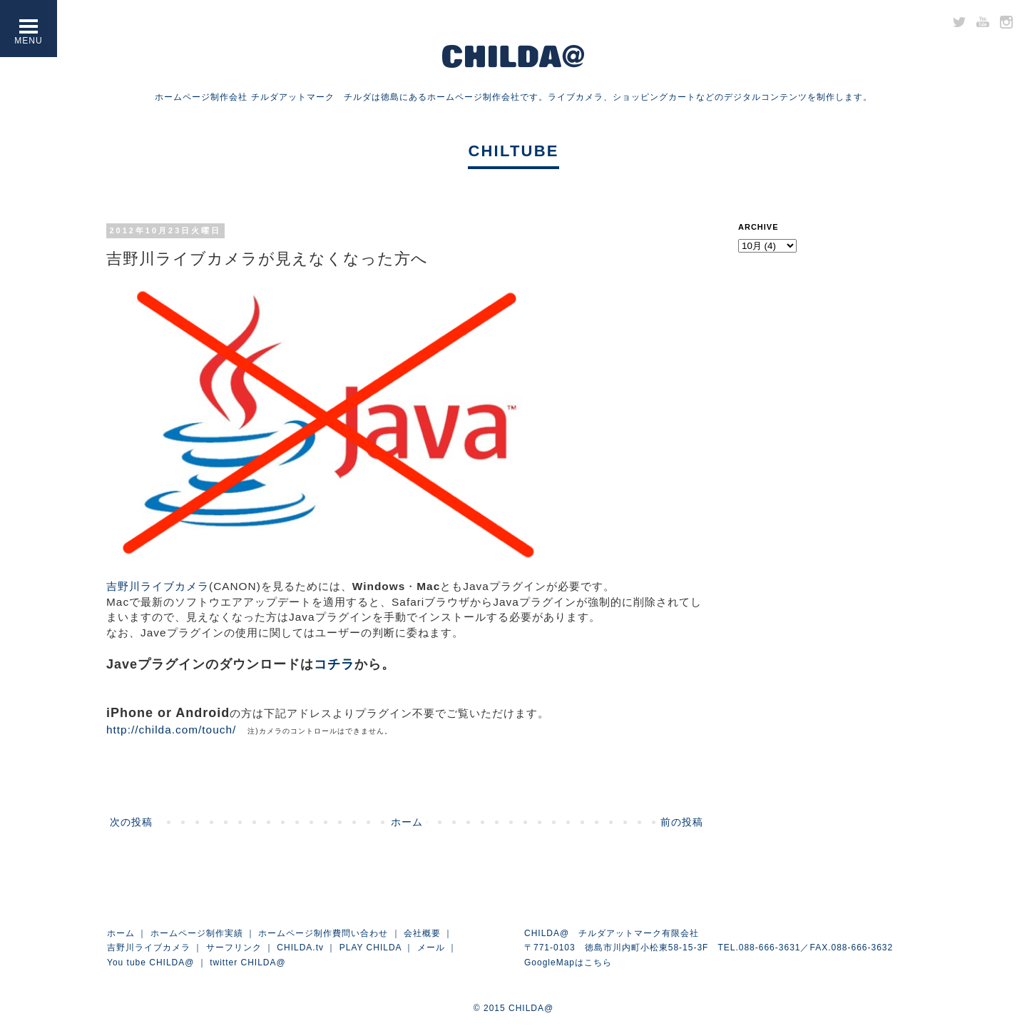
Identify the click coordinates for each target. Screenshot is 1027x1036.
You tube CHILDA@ (150, 963)
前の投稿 (681, 822)
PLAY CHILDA (370, 948)
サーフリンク (234, 948)
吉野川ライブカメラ (157, 586)
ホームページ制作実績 (196, 933)
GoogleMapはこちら (568, 963)
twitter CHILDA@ (248, 963)
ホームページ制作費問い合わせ (323, 933)
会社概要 (422, 933)
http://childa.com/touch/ (171, 729)
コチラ (334, 664)
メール (431, 948)
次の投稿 (131, 822)
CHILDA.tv (300, 948)
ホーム (407, 822)
